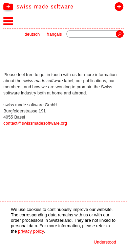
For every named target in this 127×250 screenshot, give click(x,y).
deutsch (32, 34)
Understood (105, 242)
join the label (118, 8)
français (54, 34)
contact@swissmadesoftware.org (35, 123)
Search (120, 34)
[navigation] (63, 6)
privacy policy (31, 231)
